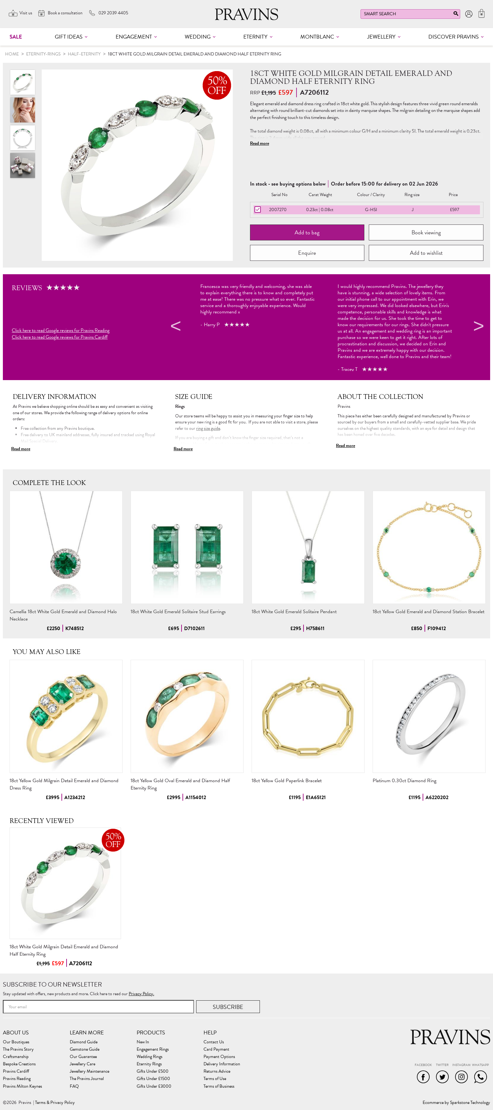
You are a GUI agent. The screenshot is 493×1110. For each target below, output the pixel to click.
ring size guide (208, 428)
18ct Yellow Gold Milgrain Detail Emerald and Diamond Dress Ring (64, 784)
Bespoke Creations (19, 1064)
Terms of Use (215, 1079)
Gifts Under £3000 (154, 1086)
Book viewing (426, 232)
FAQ (74, 1086)
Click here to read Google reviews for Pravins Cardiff (60, 337)
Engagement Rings (153, 1049)
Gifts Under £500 (152, 1071)
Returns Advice (217, 1071)
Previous (174, 327)
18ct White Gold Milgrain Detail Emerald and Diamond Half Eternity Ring (64, 950)
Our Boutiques (16, 1042)
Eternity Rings (149, 1064)
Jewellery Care (82, 1064)
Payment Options (219, 1057)
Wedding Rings (149, 1057)
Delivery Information (222, 1064)
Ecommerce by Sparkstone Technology (456, 1102)
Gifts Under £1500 (153, 1079)
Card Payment (216, 1049)
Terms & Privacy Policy (55, 1102)
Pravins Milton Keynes (22, 1086)
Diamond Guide (83, 1042)
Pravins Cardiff (16, 1071)
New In (143, 1042)
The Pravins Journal (87, 1079)
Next (477, 327)
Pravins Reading (17, 1079)
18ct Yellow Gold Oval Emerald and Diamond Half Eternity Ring (180, 784)
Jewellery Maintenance (89, 1071)
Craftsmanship (16, 1057)
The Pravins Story (18, 1049)
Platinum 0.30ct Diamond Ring (404, 780)
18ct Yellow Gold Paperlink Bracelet (287, 780)
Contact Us (214, 1042)
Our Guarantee (83, 1057)
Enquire (307, 252)
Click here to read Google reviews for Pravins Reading (61, 330)
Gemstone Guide (84, 1049)
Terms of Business (219, 1086)
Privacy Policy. (141, 993)
